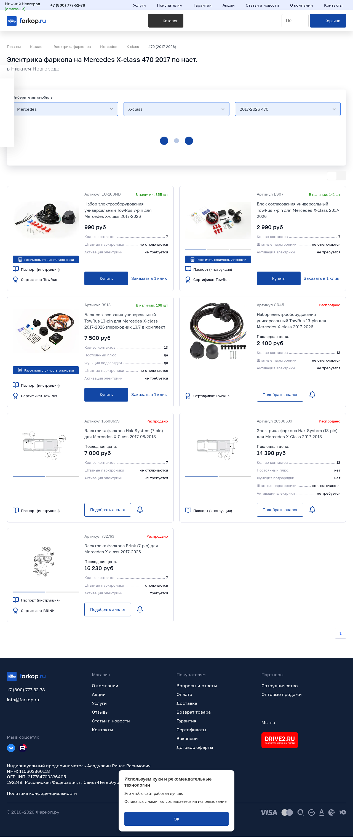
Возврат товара (193, 712)
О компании (105, 686)
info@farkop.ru (23, 700)
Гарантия (186, 721)
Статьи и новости (111, 721)
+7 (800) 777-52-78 (69, 6)
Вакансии (187, 738)
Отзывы (100, 712)
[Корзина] (328, 25)
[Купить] (106, 279)
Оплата (184, 694)
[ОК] (176, 819)
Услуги (99, 703)
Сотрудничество (279, 686)
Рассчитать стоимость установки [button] (46, 259)
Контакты (102, 730)
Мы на (268, 722)
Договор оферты (194, 747)
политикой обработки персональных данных (166, 806)
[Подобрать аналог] (280, 395)
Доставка (186, 703)
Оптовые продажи (281, 694)
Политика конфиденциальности (42, 793)
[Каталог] (102, 25)
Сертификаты (191, 730)
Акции (99, 694)
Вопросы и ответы (196, 686)
